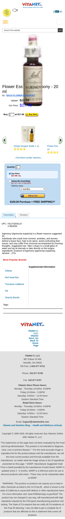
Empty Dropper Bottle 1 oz (26, 146)
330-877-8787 (34, 380)
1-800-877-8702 (37, 366)
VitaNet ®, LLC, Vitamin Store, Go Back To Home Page (33, 338)
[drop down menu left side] (5, 22)
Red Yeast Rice (12, 277)
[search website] (32, 30)
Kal (6, 290)
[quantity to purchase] (11, 114)
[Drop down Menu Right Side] (60, 22)
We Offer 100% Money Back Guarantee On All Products (7, 12)
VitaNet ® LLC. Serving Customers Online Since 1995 (32, 5)
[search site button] (60, 30)
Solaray (8, 270)
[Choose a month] (33, 189)
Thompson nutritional (14, 284)
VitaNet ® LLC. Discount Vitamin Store (32, 324)
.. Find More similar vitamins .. (28, 157)
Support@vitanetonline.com (36, 422)
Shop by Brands (13, 297)
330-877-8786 (36, 373)
